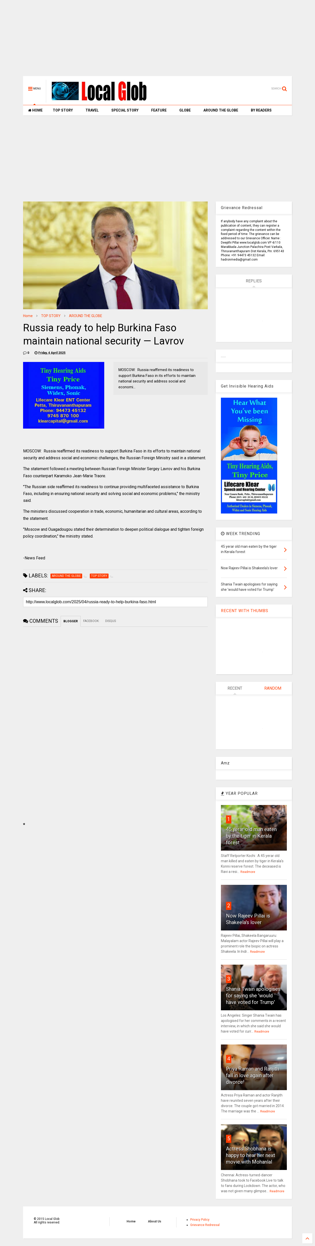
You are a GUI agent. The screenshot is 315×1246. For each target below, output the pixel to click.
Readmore (247, 872)
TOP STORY (63, 110)
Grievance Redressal (205, 1225)
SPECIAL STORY (124, 110)
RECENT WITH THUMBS (244, 610)
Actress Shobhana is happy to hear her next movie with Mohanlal (250, 1155)
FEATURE (159, 110)
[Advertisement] (157, 40)
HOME (35, 110)
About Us (154, 1221)
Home (28, 316)
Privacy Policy (199, 1219)
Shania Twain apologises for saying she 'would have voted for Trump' (253, 995)
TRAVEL (92, 110)
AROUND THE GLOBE (220, 110)
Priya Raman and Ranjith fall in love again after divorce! (252, 1075)
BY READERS (261, 110)
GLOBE (185, 110)
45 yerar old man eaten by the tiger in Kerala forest (251, 836)
